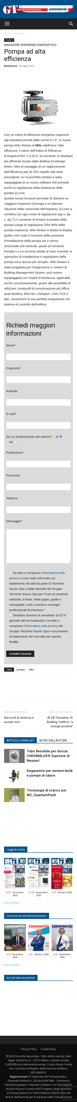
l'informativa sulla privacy (41, 626)
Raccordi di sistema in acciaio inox (19, 720)
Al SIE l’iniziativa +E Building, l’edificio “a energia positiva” (60, 722)
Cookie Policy (48, 1049)
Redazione (10, 65)
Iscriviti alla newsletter (21, 977)
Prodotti (20, 33)
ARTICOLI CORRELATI (20, 740)
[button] (71, 23)
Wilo (31, 669)
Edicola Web (11, 903)
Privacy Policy (29, 1049)
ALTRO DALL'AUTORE (53, 740)
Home (7, 33)
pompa (21, 669)
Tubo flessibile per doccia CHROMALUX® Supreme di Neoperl (48, 756)
